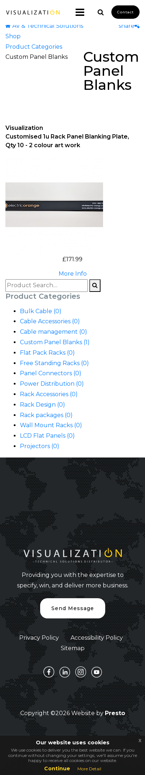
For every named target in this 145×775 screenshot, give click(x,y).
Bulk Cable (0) (40, 311)
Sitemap (73, 648)
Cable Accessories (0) (50, 321)
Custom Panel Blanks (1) (55, 342)
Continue (57, 768)
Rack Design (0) (42, 404)
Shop (13, 36)
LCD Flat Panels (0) (47, 435)
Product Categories (33, 46)
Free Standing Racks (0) (54, 363)
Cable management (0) (53, 331)
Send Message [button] (72, 608)
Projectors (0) (39, 446)
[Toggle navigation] (77, 12)
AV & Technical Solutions (44, 25)
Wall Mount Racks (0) (51, 425)
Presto (115, 713)
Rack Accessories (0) (49, 394)
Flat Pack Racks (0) (47, 352)
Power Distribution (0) (52, 383)
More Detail (89, 768)
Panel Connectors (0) (50, 373)
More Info (73, 273)
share (129, 25)
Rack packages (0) (46, 415)
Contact (125, 12)
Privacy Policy (39, 637)
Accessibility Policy (97, 637)
